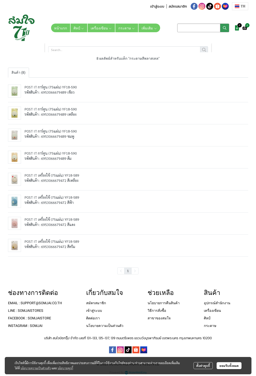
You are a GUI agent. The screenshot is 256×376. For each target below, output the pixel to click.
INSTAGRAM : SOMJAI (25, 326)
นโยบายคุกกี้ (65, 368)
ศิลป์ (207, 318)
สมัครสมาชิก (178, 6)
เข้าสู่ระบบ (157, 6)
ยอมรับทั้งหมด (229, 366)
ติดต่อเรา (93, 318)
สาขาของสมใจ (159, 318)
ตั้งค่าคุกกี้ (203, 366)
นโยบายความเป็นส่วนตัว (36, 368)
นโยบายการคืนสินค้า (164, 303)
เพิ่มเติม (149, 28)
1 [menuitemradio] (128, 271)
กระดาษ (210, 326)
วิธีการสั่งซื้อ (157, 311)
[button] (240, 6)
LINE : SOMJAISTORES (25, 311)
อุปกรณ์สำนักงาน (217, 303)
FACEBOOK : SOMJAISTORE (29, 318)
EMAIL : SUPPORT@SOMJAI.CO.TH (35, 303)
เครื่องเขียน (212, 311)
